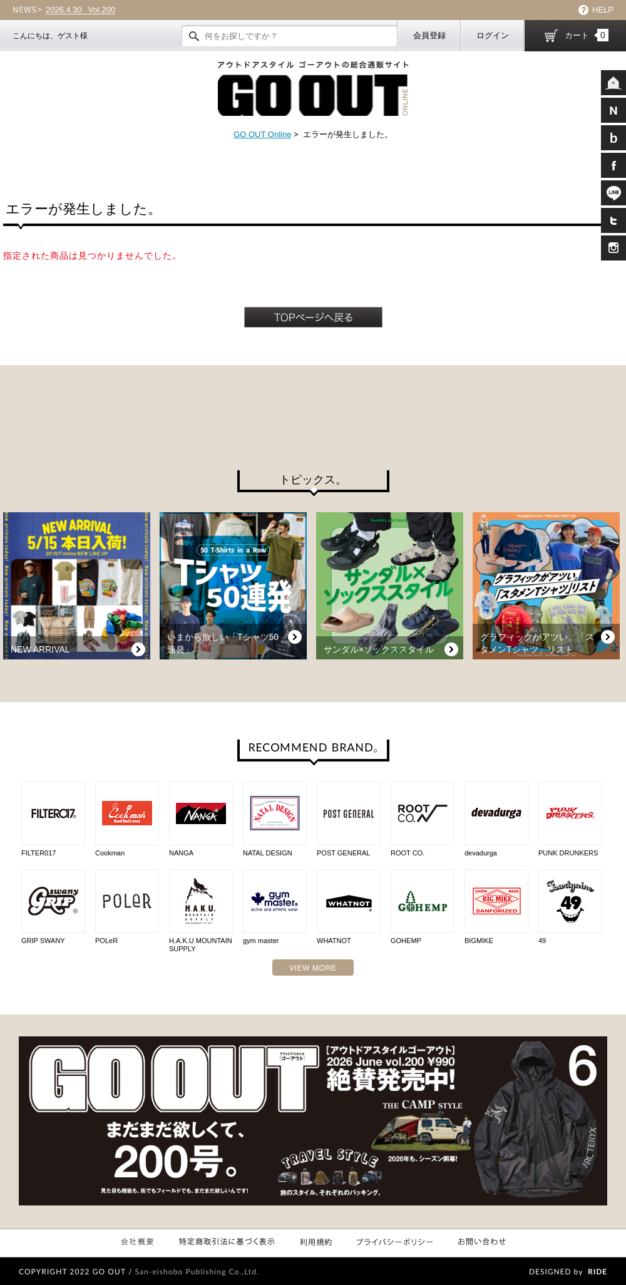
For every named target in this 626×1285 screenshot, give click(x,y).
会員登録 (429, 35)
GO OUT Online (262, 134)
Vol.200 (80, 10)
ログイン (492, 35)
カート (586, 35)
